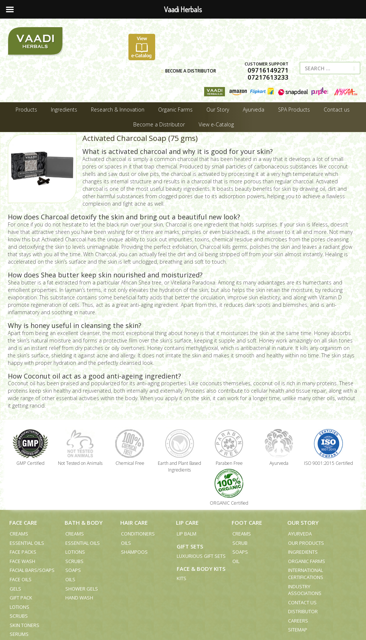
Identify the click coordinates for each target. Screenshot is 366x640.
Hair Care (134, 522)
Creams (19, 533)
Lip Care (187, 522)
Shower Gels (81, 588)
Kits (181, 578)
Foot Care (247, 522)
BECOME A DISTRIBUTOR (188, 71)
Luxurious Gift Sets (201, 556)
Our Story (302, 522)
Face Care (23, 522)
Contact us (302, 602)
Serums (19, 634)
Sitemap (297, 629)
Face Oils (21, 579)
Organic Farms (306, 561)
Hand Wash (79, 597)
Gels (15, 588)
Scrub (240, 543)
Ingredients (303, 552)
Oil (235, 561)
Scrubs (19, 615)
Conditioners (138, 533)
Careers (298, 620)
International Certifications (305, 573)
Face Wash (22, 561)
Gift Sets (190, 546)
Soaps (73, 570)
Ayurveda (300, 533)
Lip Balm (186, 533)
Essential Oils (27, 543)
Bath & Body (83, 522)
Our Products (306, 543)
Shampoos (134, 552)
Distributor (303, 611)
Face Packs (23, 552)
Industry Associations (304, 590)
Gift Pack (21, 597)
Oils (70, 579)
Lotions (19, 607)
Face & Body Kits (201, 568)
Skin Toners (24, 625)
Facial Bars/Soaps (32, 570)
